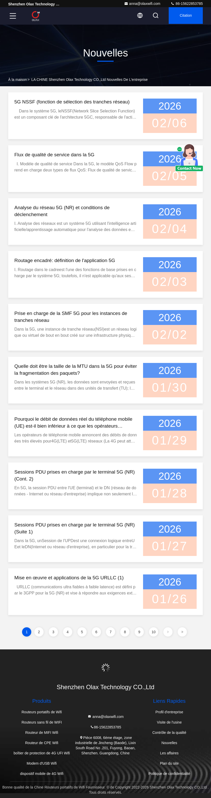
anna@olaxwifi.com (142, 4)
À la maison (17, 80)
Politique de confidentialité (169, 774)
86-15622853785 (186, 4)
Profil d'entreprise (169, 712)
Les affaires (169, 753)
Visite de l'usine (169, 722)
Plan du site (169, 763)
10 (154, 632)
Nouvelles (169, 743)
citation (184, 16)
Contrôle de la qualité (169, 732)
